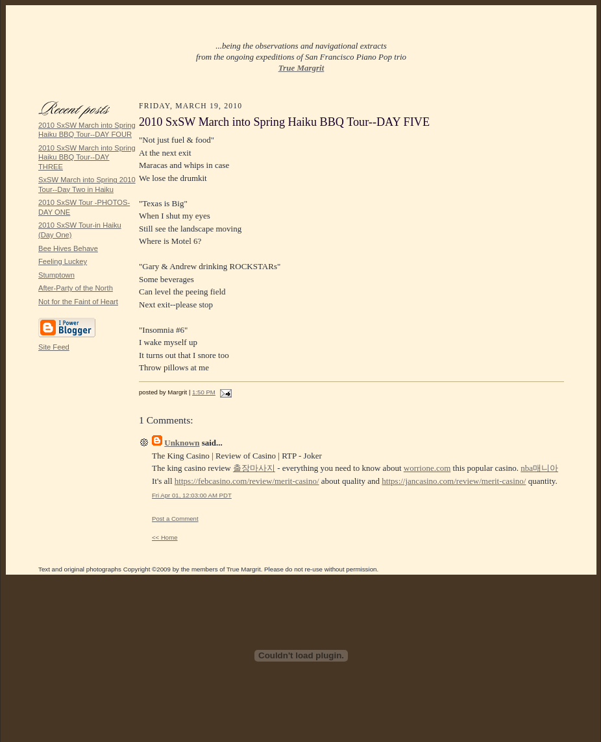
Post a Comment (175, 518)
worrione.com (427, 468)
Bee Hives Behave (68, 248)
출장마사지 (254, 468)
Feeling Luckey (62, 261)
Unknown (181, 443)
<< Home (165, 537)
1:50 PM (203, 392)
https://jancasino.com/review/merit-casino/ (454, 481)
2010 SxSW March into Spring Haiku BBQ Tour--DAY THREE (87, 157)
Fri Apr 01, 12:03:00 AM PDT (192, 495)
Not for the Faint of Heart (78, 301)
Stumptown (56, 275)
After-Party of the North (75, 288)
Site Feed (53, 347)
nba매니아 (539, 468)
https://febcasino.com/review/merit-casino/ (247, 481)
